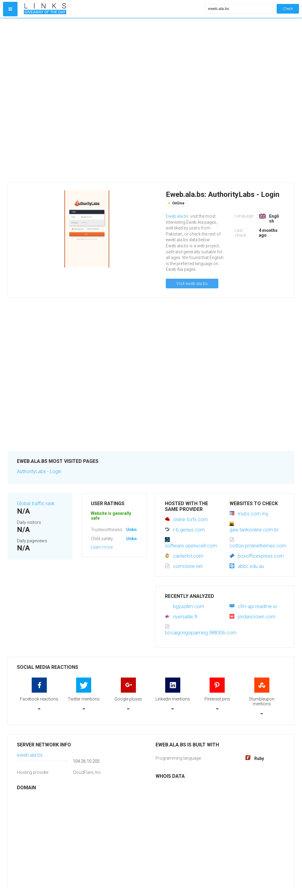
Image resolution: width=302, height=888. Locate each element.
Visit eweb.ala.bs (192, 283)
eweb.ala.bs (30, 755)
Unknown (135, 529)
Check (288, 8)
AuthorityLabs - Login (39, 471)
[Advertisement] (78, 100)
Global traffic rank (36, 503)
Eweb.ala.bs (177, 216)
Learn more (102, 547)
